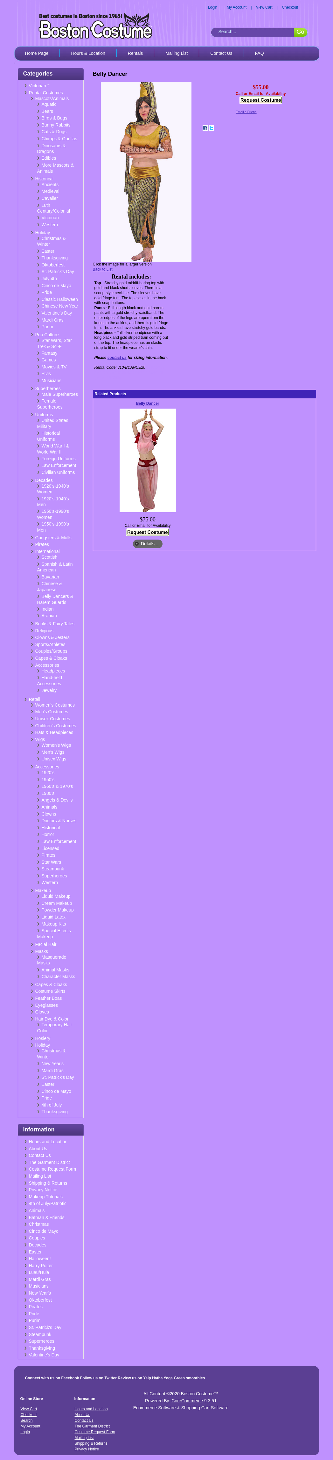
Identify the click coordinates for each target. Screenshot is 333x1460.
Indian (48, 609)
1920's (48, 772)
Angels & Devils (57, 800)
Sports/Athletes (50, 644)
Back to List (103, 269)
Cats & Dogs (54, 131)
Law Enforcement (59, 465)
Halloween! (40, 1258)
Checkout (290, 7)
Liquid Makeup (56, 896)
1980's (48, 793)
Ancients (50, 184)
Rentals (135, 53)
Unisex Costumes (52, 718)
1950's (48, 779)
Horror (48, 834)
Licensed (50, 848)
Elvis (46, 373)
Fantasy (50, 353)
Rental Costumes (46, 92)
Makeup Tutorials (46, 1196)
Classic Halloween (60, 299)
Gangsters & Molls (53, 537)
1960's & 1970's (57, 786)
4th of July (52, 1105)
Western (50, 224)
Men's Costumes (51, 711)
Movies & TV (54, 366)
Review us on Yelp (134, 1378)
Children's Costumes (55, 725)
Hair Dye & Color (52, 1018)
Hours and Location (48, 1141)
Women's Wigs (56, 745)
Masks (41, 951)
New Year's (53, 1063)
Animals (50, 807)
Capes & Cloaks (51, 658)
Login (212, 7)
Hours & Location (88, 53)
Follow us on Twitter (98, 1378)
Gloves (42, 1011)
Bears (47, 111)
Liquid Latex (54, 916)
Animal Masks (55, 969)
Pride (47, 292)
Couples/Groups (51, 651)
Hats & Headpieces (54, 732)
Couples (37, 1237)
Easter (48, 251)
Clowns (49, 814)
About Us (38, 1148)
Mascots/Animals (52, 98)
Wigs (40, 739)
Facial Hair (46, 944)
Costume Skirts (50, 991)
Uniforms (44, 414)
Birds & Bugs (54, 117)
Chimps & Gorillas (59, 138)
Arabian (49, 615)
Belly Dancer (147, 403)
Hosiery (42, 1038)
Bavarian (50, 576)
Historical (44, 178)
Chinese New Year (60, 306)
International (47, 551)
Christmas (39, 1224)
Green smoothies (189, 1378)
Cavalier (50, 198)
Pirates (42, 544)
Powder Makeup (58, 909)
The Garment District (49, 1162)
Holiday (42, 232)
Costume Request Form (52, 1169)
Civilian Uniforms (58, 472)
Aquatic (49, 104)
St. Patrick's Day (58, 271)
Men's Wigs (53, 752)
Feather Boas (48, 998)
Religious (44, 630)
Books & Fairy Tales (54, 623)
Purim (47, 326)
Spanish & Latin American (55, 567)
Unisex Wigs (54, 758)
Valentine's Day (57, 313)
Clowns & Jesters (52, 637)
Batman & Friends (47, 1217)
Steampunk (53, 868)
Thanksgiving (55, 257)
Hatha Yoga (162, 1378)
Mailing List (176, 53)
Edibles (49, 158)
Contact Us (221, 53)
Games (49, 359)
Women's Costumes (55, 705)
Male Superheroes (60, 394)
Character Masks (58, 976)
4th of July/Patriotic (47, 1203)
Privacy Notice (43, 1189)
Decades (44, 480)
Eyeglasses (46, 1005)
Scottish (50, 557)
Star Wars (51, 862)
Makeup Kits (54, 923)
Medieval (50, 191)
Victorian (50, 217)
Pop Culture (47, 334)
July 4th (49, 278)
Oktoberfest (53, 264)
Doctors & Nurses (59, 820)
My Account (236, 7)
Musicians (51, 380)
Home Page (37, 53)
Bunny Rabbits (56, 124)
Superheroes (48, 388)
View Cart (264, 7)
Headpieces (53, 670)
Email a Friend (246, 112)
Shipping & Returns (48, 1183)
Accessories (47, 665)
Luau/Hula (39, 1272)
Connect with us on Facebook (52, 1378)
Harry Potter (41, 1265)
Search (27, 1420)
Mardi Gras (53, 320)
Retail (34, 699)
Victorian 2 (39, 85)
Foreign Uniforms (59, 458)
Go (300, 32)
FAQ (259, 53)
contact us (117, 357)
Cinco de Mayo (56, 285)
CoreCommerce (187, 1400)
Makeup (43, 890)
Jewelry (49, 690)
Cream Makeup (57, 903)
